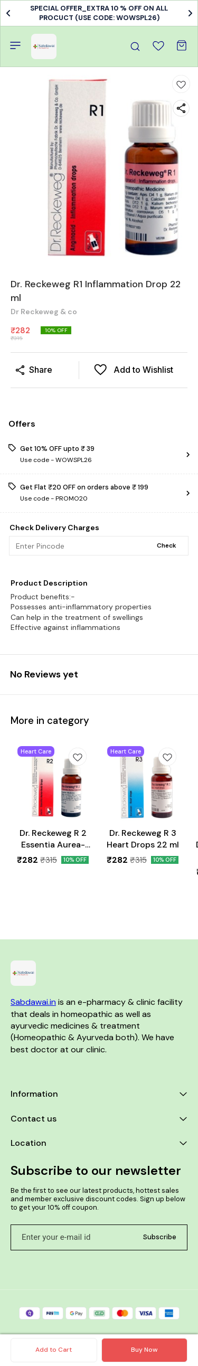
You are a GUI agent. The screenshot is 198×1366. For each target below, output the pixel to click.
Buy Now (144, 1349)
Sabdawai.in (33, 1001)
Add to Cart (53, 1349)
